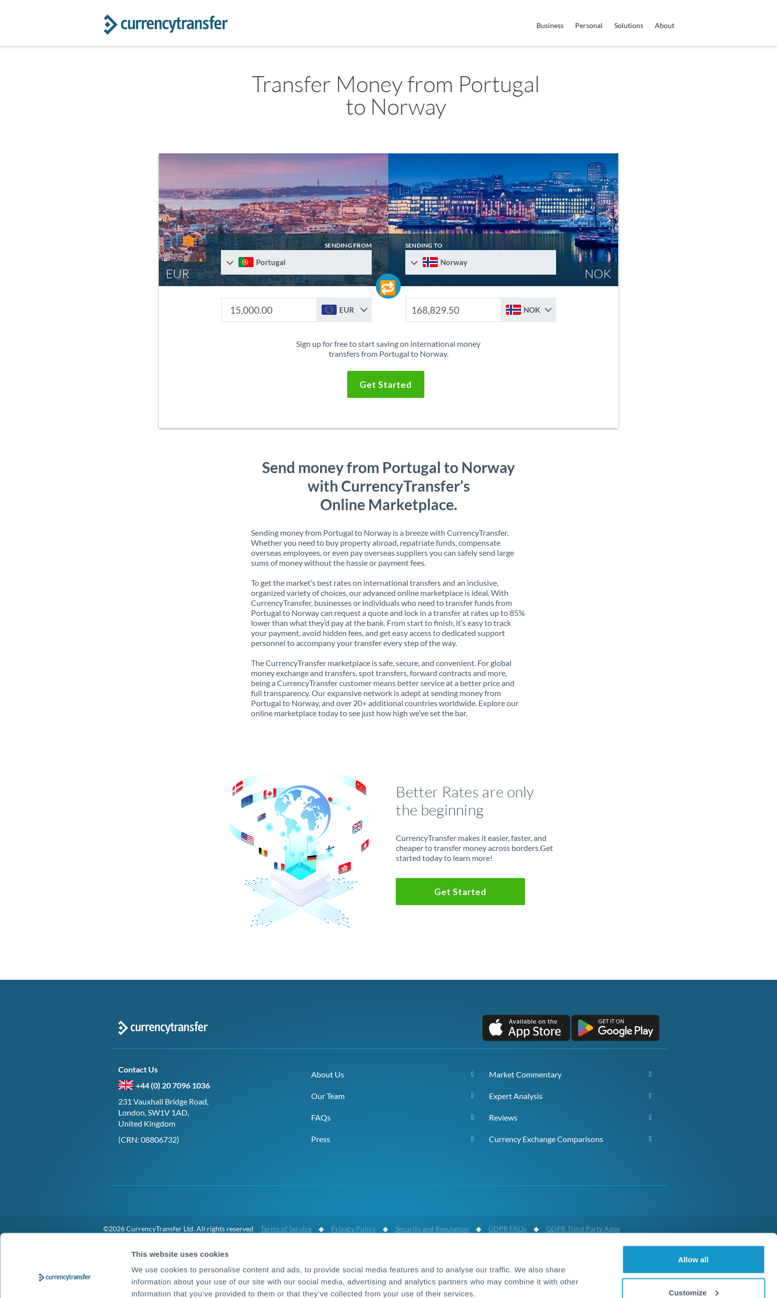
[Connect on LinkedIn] (205, 1172)
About (664, 25)
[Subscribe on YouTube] (180, 1172)
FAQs (321, 1117)
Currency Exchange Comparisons (546, 1139)
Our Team (328, 1096)
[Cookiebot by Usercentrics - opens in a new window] (65, 1278)
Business (550, 25)
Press (320, 1139)
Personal (589, 25)
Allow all (693, 1205)
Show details (154, 1267)
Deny (693, 1271)
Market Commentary (525, 1074)
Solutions (628, 25)
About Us (327, 1074)
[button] (385, 384)
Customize (694, 1238)
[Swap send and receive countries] (388, 286)
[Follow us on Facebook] (155, 1172)
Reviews (503, 1117)
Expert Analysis (516, 1096)
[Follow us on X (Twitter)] (130, 1172)
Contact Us (140, 1069)
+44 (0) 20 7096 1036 (173, 1085)
